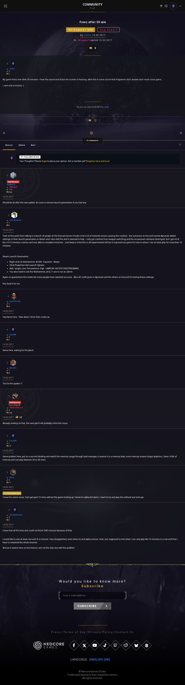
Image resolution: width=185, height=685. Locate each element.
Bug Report (109, 29)
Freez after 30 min (30, 157)
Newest (9, 145)
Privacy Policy (100, 632)
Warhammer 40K (81, 29)
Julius (87, 35)
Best (33, 145)
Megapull (83, 40)
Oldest (22, 145)
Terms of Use (74, 632)
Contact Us (124, 632)
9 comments (92, 140)
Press (56, 632)
